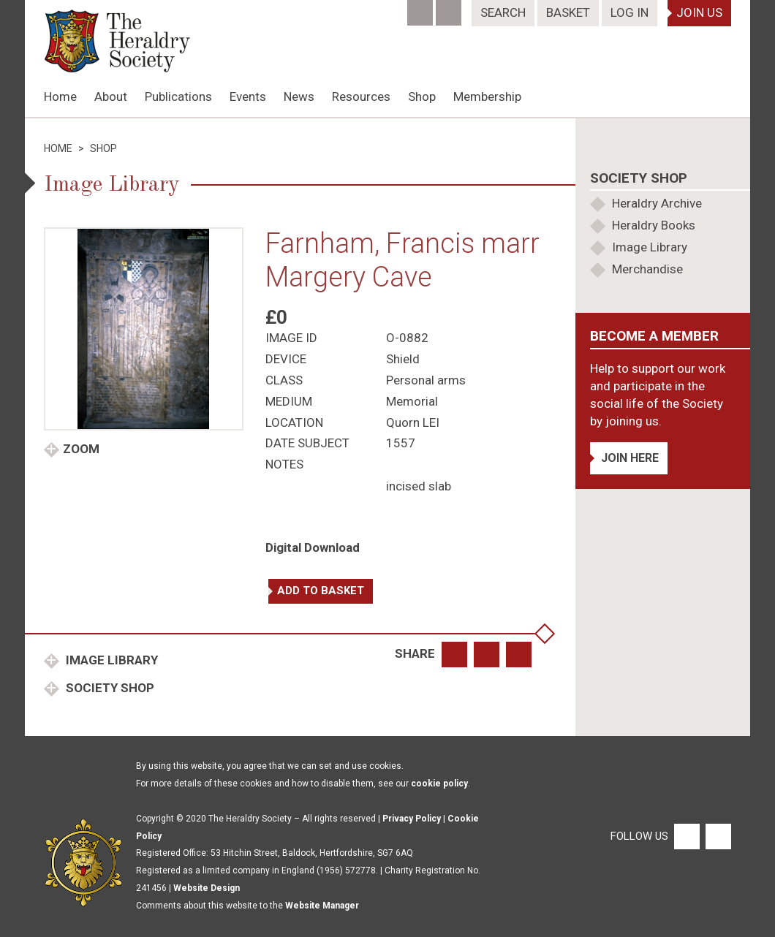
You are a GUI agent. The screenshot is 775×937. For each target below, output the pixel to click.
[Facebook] (421, 8)
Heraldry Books (653, 225)
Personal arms (426, 380)
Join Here (630, 458)
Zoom (81, 448)
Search (503, 12)
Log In (629, 12)
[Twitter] (450, 8)
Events (248, 96)
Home (60, 96)
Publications (178, 96)
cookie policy (439, 783)
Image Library (110, 660)
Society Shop (108, 687)
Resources (361, 96)
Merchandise (647, 269)
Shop (422, 96)
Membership (487, 96)
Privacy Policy (411, 818)
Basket (568, 12)
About (110, 96)
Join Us (699, 12)
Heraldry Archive (657, 203)
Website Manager (322, 905)
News (299, 96)
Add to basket (320, 590)
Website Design (206, 888)
